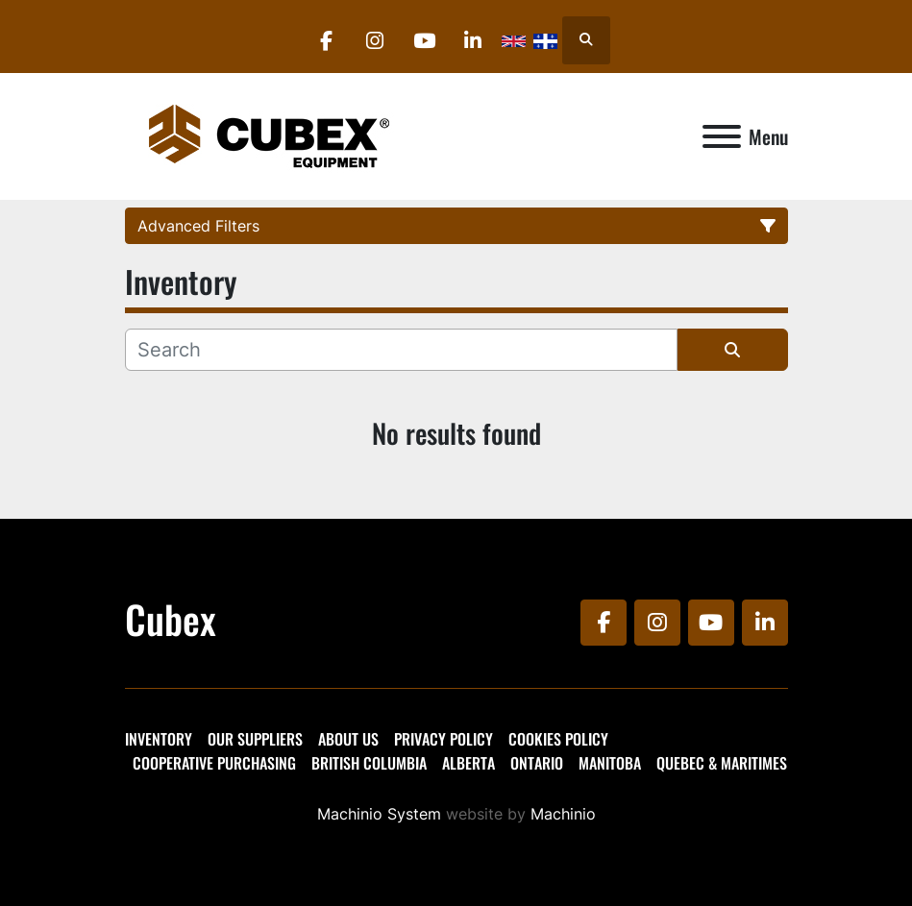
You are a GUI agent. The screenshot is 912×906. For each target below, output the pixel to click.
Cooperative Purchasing (214, 762)
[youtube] (424, 40)
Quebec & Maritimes (721, 762)
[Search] (401, 350)
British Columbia (369, 762)
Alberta (468, 762)
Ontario (536, 762)
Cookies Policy (558, 738)
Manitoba (610, 762)
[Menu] (721, 136)
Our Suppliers (255, 738)
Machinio (563, 813)
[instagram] (375, 40)
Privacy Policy (443, 738)
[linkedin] (473, 40)
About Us (348, 738)
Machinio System (379, 813)
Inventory (158, 738)
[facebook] (326, 40)
